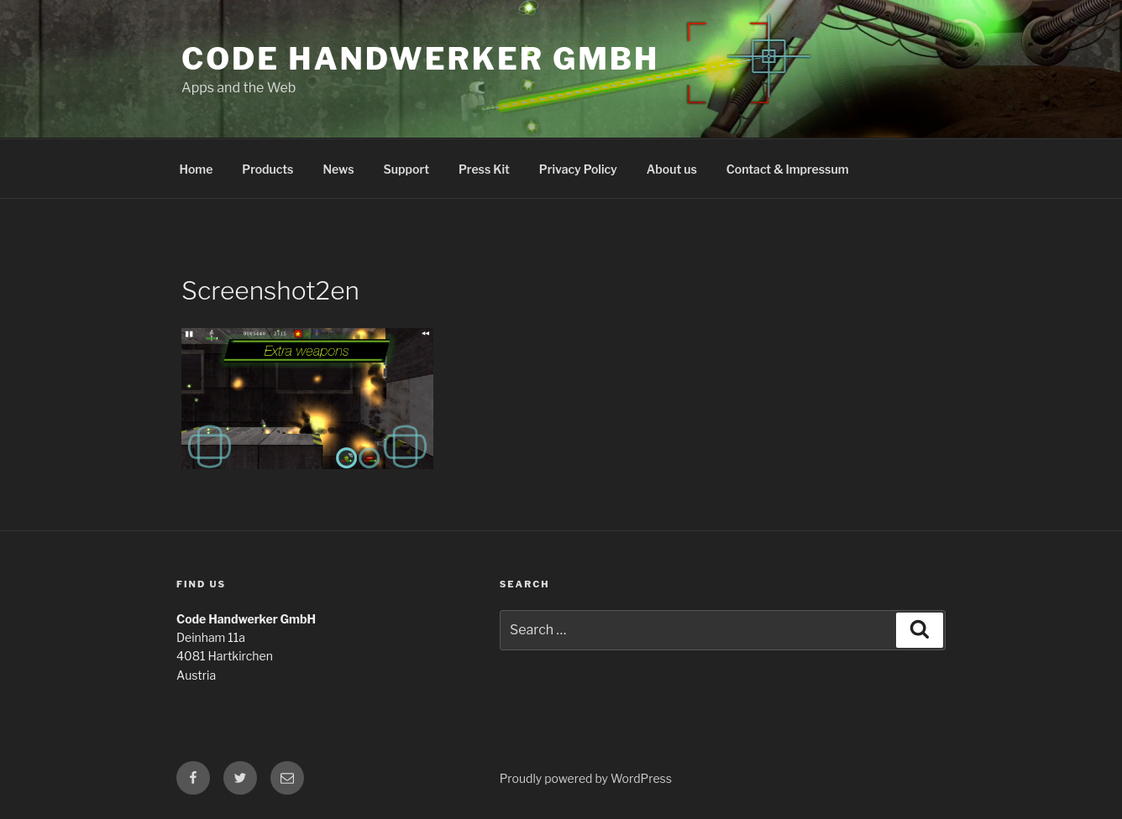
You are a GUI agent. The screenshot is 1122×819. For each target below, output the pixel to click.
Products (267, 169)
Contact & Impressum (787, 169)
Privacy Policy (578, 169)
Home (196, 169)
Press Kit (484, 169)
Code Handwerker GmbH (420, 58)
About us (672, 169)
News (338, 169)
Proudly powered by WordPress (586, 778)
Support (406, 169)
